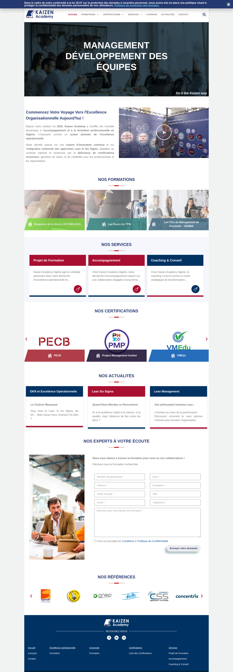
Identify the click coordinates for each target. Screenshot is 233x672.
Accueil (73, 14)
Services (135, 14)
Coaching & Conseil (166, 260)
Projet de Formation (48, 260)
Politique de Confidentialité (152, 541)
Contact (183, 14)
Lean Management (166, 391)
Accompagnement (106, 260)
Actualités (167, 14)
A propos (151, 14)
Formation (55, 653)
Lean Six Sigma (102, 391)
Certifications (113, 14)
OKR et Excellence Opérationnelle (53, 391)
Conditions (128, 541)
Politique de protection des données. (137, 5)
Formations (90, 14)
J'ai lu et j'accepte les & (132, 541)
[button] (204, 14)
